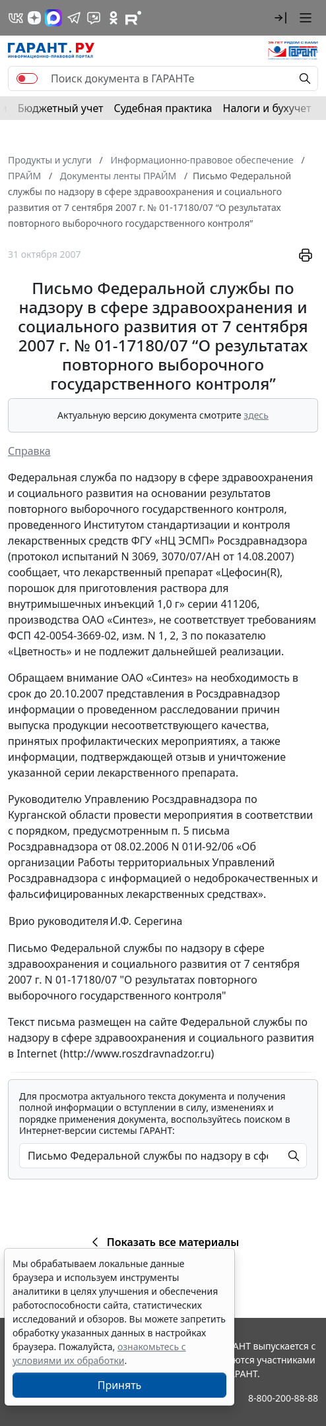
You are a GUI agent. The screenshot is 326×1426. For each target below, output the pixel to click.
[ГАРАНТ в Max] (53, 17)
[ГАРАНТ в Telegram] (74, 18)
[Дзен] (34, 17)
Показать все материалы (163, 1242)
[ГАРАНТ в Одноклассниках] (113, 18)
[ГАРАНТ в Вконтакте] (16, 18)
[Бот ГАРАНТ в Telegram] (94, 18)
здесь (256, 415)
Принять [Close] (120, 1385)
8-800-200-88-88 (283, 1398)
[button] (280, 17)
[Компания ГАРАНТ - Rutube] (133, 18)
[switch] (27, 78)
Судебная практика (163, 108)
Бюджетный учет (61, 108)
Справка (29, 451)
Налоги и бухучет (267, 108)
